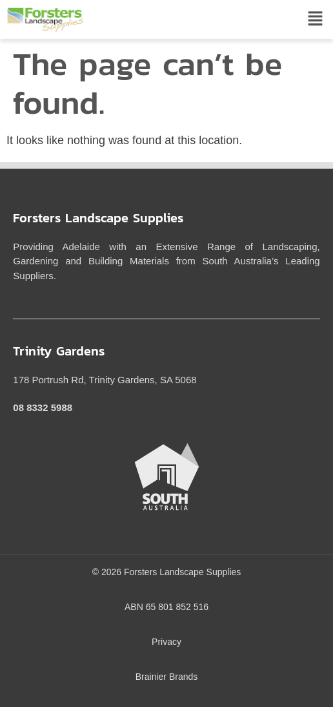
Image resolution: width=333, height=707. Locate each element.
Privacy (166, 642)
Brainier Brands (167, 676)
